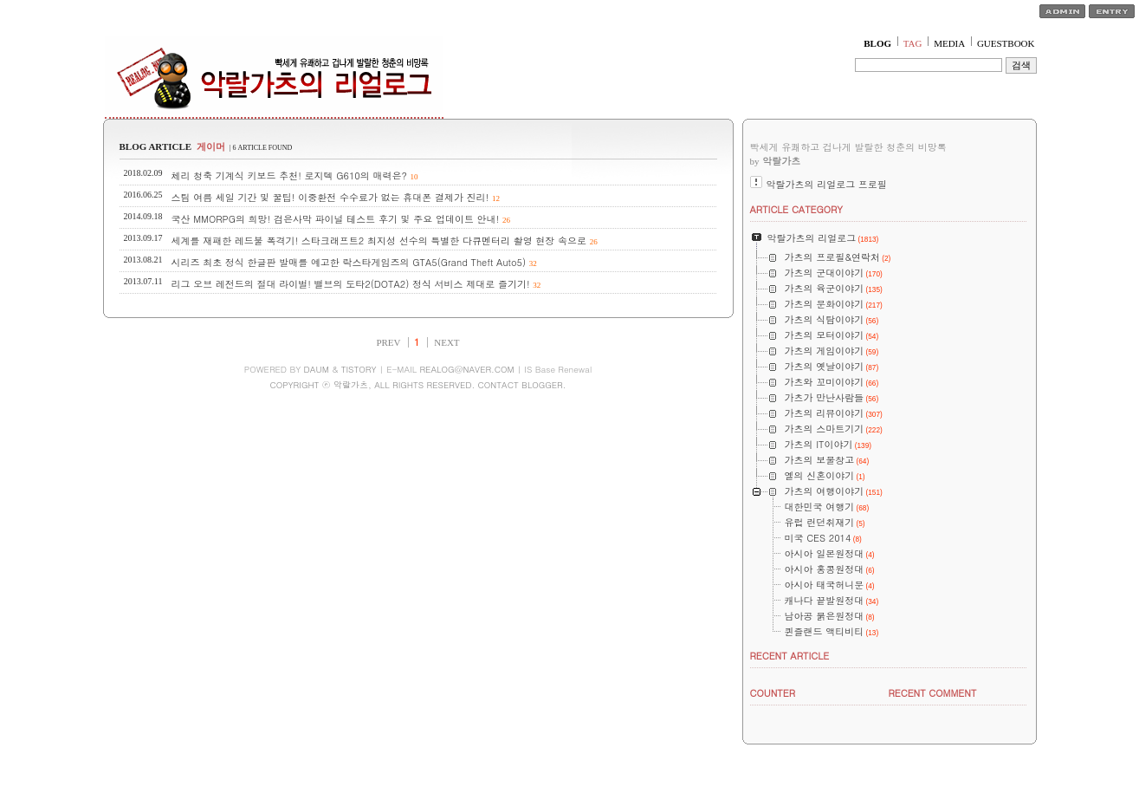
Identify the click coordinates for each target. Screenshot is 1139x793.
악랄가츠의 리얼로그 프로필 (827, 184)
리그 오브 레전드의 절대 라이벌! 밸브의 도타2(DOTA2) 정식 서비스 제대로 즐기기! (350, 283)
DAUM (316, 369)
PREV (388, 342)
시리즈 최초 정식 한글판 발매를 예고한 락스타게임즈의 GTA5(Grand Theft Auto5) (349, 262)
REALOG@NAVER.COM (466, 369)
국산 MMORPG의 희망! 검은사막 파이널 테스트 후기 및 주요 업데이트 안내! (335, 218)
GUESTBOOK (1006, 43)
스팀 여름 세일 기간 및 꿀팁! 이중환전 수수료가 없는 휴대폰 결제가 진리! (330, 197)
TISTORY (359, 369)
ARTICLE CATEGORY (796, 209)
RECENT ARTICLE (790, 655)
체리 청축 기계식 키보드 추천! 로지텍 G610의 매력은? (289, 175)
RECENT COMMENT (933, 692)
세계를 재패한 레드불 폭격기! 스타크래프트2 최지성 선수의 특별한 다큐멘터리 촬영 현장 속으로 (379, 240)
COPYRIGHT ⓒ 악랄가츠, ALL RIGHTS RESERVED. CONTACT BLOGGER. (417, 385)
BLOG (877, 43)
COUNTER (773, 692)
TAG (912, 43)
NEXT (446, 342)
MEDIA (949, 43)
